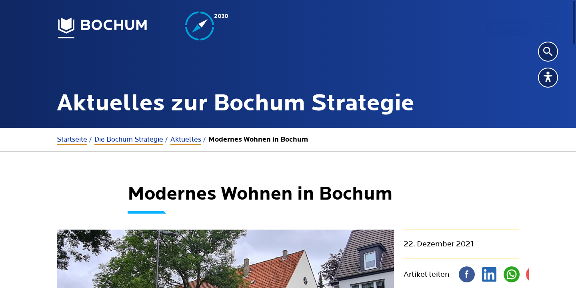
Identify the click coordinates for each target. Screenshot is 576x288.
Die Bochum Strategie (128, 139)
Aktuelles (185, 139)
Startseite (72, 139)
